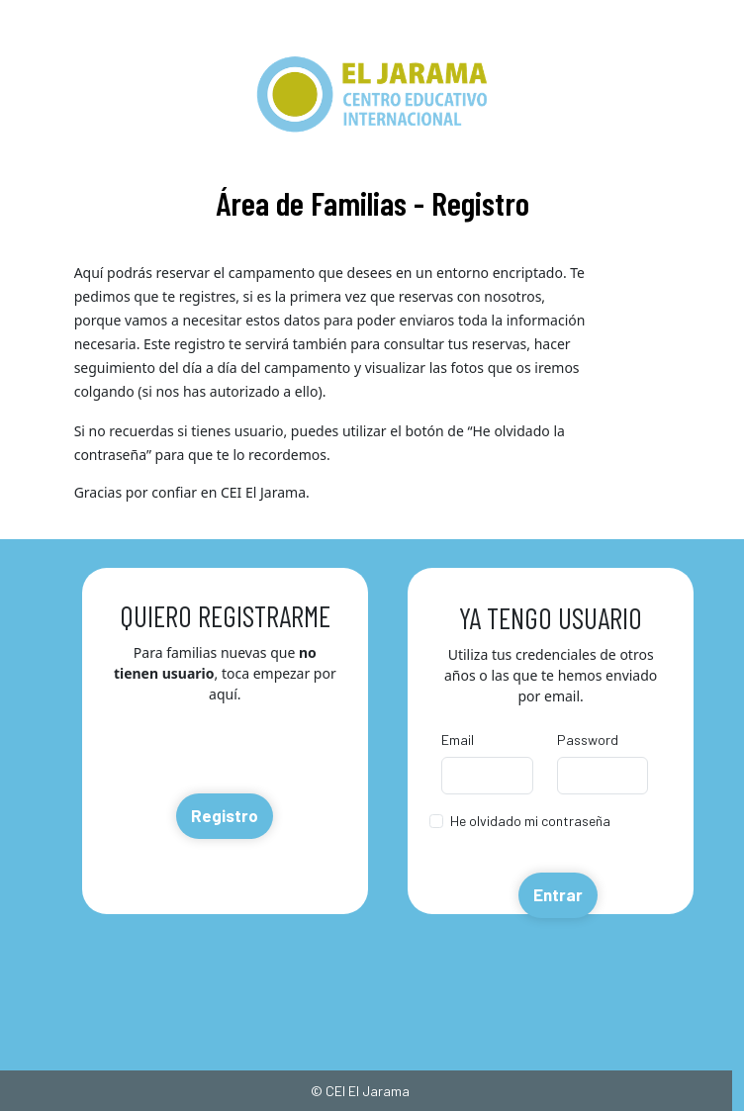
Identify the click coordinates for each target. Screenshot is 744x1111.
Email (457, 739)
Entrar (558, 894)
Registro (224, 815)
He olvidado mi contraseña (530, 820)
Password (587, 739)
